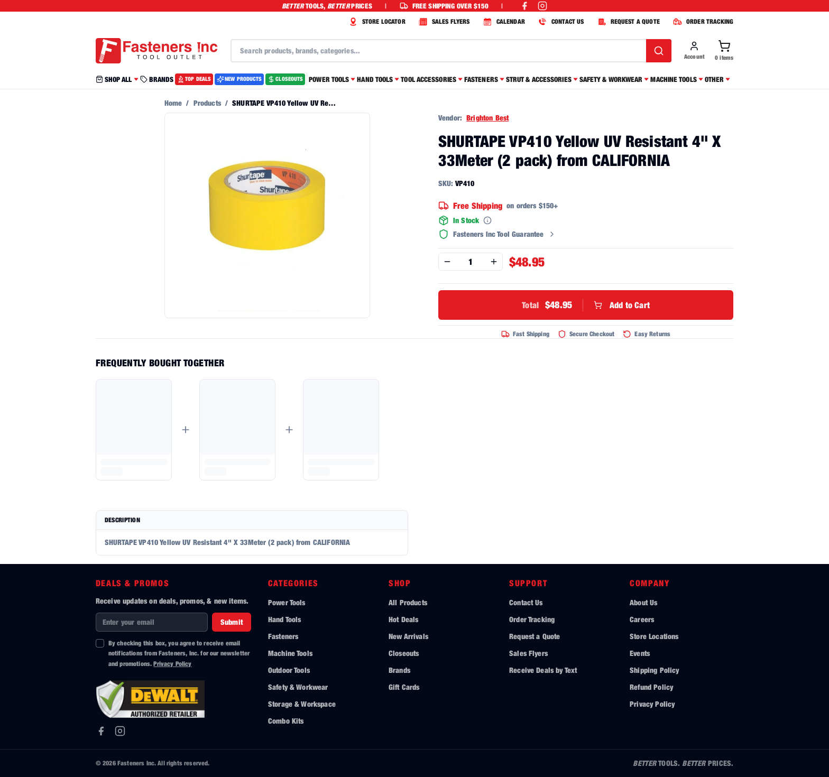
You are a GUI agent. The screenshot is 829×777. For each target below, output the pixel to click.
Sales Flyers (528, 653)
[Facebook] (101, 731)
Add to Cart (586, 305)
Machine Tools (290, 653)
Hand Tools (284, 619)
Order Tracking (532, 619)
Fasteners (283, 636)
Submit (231, 621)
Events (640, 653)
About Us (643, 602)
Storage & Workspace (302, 703)
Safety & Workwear (298, 686)
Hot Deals (403, 619)
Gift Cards (404, 686)
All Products (408, 602)
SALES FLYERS (443, 22)
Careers (642, 619)
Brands (399, 669)
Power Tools (287, 602)
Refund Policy (651, 686)
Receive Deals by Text (543, 669)
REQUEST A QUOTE (627, 22)
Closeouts (404, 653)
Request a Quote (534, 636)
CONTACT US (560, 22)
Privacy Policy (172, 664)
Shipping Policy (654, 669)
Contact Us (526, 602)
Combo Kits (286, 720)
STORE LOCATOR (376, 22)
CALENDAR (503, 22)
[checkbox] (100, 643)
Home (173, 102)
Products (207, 102)
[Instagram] (120, 731)
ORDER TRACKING (701, 22)
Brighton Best (487, 117)
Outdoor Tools (289, 669)
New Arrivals (408, 636)
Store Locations (654, 636)
